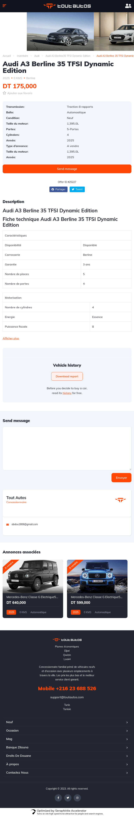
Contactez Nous (17, 772)
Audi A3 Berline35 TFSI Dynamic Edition (68, 55)
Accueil (7, 55)
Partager (58, 189)
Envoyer (121, 477)
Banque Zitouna (17, 747)
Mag (9, 739)
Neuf (9, 722)
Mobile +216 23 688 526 (67, 688)
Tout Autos (16, 497)
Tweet (77, 189)
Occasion (12, 730)
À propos (12, 764)
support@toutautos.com (67, 697)
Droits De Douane (18, 755)
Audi (36, 55)
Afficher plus (11, 338)
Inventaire (22, 55)
